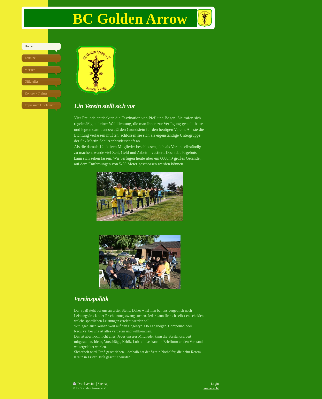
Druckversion (84, 383)
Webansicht (211, 388)
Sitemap (103, 383)
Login (215, 383)
